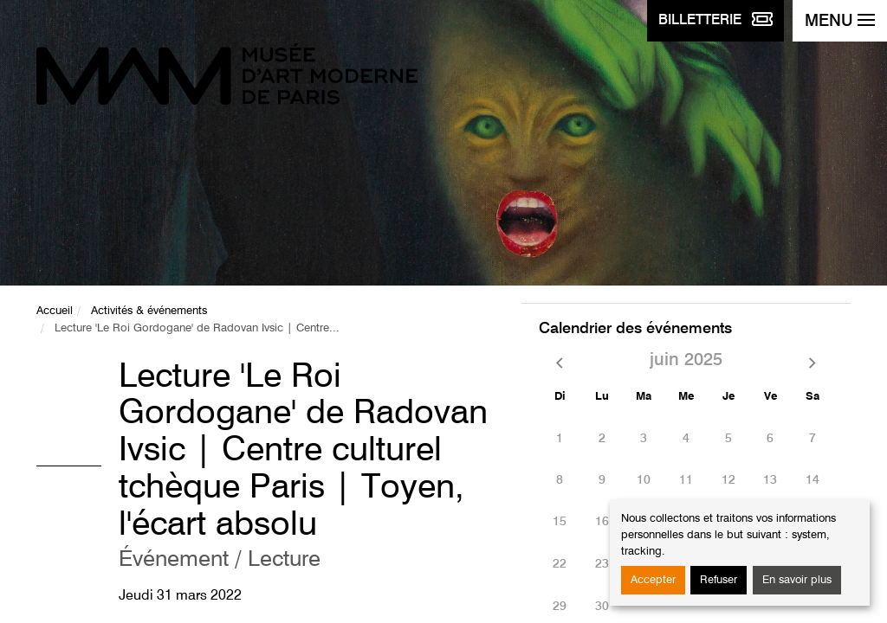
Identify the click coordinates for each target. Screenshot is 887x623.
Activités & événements (149, 311)
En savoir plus (797, 580)
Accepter (653, 580)
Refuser (718, 580)
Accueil (54, 311)
